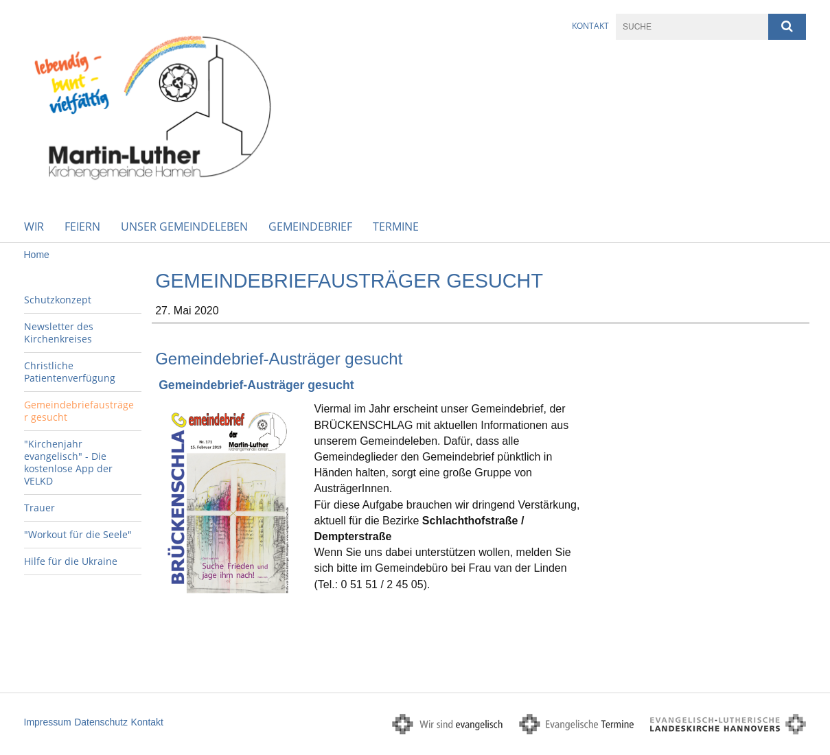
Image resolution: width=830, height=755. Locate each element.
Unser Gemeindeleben (184, 226)
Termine (396, 226)
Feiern (82, 226)
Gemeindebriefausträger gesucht (79, 410)
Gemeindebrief (310, 226)
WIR (34, 226)
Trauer (39, 507)
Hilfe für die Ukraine (70, 561)
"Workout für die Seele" (78, 534)
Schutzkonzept (57, 299)
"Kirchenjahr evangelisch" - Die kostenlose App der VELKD (68, 462)
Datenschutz (101, 722)
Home (36, 254)
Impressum (47, 722)
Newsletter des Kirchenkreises (58, 332)
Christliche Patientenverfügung (69, 371)
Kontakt (590, 26)
